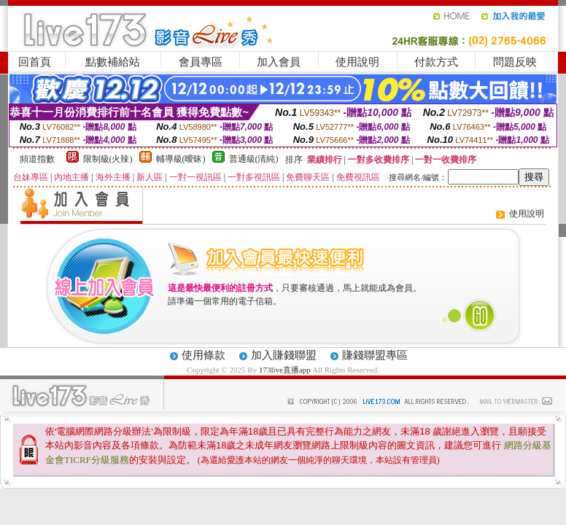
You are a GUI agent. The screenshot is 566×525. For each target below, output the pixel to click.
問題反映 (515, 62)
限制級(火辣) (108, 159)
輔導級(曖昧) (181, 159)
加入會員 (279, 62)
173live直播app (285, 369)
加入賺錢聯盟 (284, 355)
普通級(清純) (254, 159)
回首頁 (34, 62)
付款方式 (436, 62)
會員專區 (200, 62)
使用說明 (357, 62)
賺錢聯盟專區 (375, 355)
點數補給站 (112, 62)
